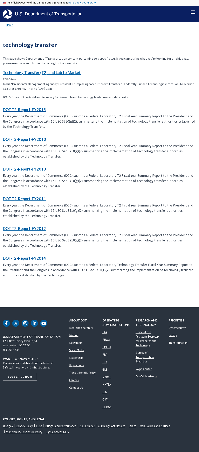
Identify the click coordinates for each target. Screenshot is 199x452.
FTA (104, 362)
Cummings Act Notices (111, 426)
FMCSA (106, 347)
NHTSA (106, 384)
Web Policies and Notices (155, 426)
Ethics (132, 426)
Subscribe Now (20, 377)
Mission (73, 335)
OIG (104, 392)
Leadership (76, 358)
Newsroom (75, 343)
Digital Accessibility (57, 432)
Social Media (76, 350)
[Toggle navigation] (193, 11)
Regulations (76, 365)
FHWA (106, 339)
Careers (74, 380)
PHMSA (106, 407)
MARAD (106, 377)
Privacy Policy (24, 426)
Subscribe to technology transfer (2, 291)
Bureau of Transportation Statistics (145, 357)
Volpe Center (144, 369)
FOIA (39, 426)
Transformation (178, 343)
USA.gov (8, 426)
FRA (104, 354)
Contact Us (76, 387)
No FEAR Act (87, 426)
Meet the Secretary (81, 328)
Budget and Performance (60, 426)
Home (9, 25)
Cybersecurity (177, 328)
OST (105, 399)
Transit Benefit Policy (82, 372)
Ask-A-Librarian (146, 376)
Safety (173, 335)
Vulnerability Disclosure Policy (24, 432)
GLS (104, 369)
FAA (104, 332)
